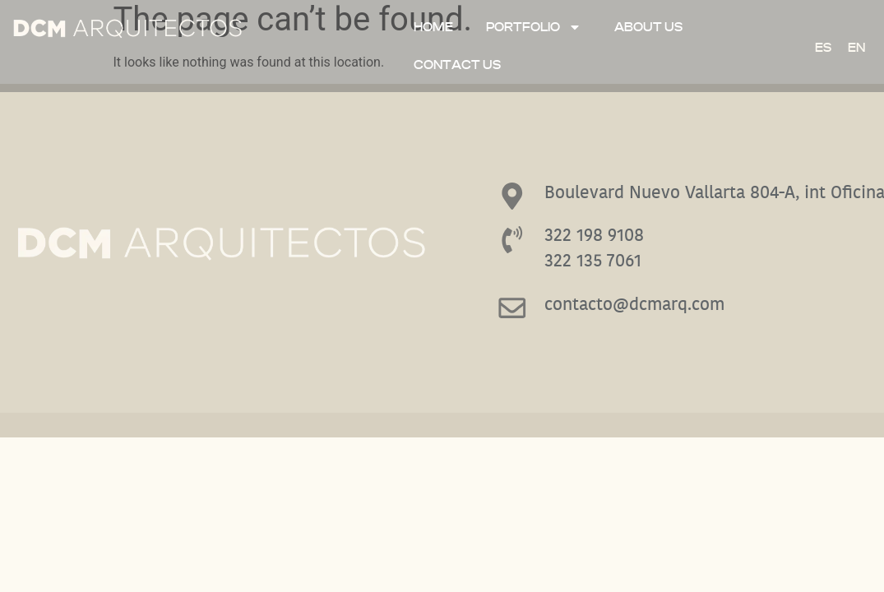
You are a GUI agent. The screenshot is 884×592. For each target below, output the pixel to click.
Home (433, 27)
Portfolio (533, 27)
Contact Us (457, 65)
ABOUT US (648, 27)
